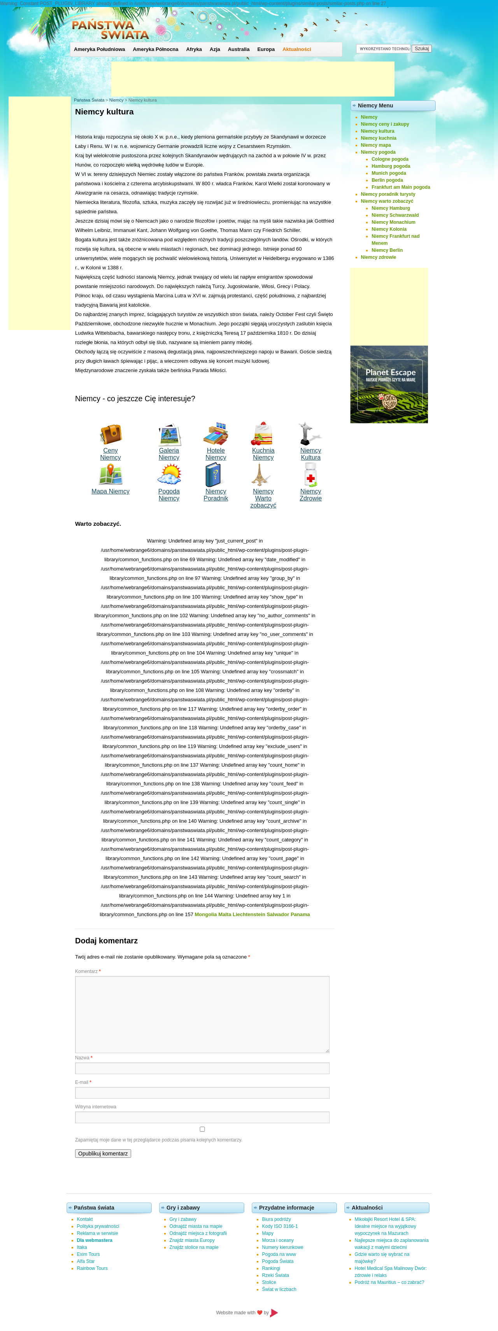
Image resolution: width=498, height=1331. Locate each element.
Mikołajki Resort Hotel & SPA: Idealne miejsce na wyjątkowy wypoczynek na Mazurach (385, 1226)
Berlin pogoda (387, 180)
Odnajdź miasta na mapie (196, 1226)
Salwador (278, 914)
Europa (266, 49)
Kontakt (85, 1219)
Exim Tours (88, 1254)
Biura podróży (276, 1219)
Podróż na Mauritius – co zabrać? (389, 1282)
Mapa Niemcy (110, 491)
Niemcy (116, 100)
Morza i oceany (278, 1240)
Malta (224, 914)
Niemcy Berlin (387, 250)
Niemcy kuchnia (378, 138)
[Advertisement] (253, 79)
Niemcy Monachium (394, 222)
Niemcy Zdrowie (311, 495)
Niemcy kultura (378, 131)
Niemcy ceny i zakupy (385, 124)
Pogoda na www (279, 1254)
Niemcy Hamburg (391, 208)
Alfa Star (86, 1261)
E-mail (83, 1082)
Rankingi (271, 1268)
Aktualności (296, 49)
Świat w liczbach (279, 1289)
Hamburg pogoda (391, 166)
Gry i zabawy (183, 1219)
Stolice (269, 1282)
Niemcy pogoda (378, 152)
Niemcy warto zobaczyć (387, 201)
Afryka (194, 49)
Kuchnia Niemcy (263, 454)
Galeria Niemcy (169, 454)
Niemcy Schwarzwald (395, 215)
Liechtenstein (249, 914)
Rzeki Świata (275, 1275)
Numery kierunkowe (282, 1247)
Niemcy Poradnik (215, 495)
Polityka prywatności (98, 1226)
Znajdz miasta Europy (192, 1240)
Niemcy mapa (376, 145)
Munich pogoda (389, 173)
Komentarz (88, 971)
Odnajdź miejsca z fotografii (198, 1233)
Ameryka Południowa (99, 49)
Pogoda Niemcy (169, 495)
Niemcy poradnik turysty (388, 194)
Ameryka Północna (155, 49)
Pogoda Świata (278, 1261)
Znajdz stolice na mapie (194, 1247)
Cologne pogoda (390, 159)
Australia (239, 49)
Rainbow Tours (92, 1268)
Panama (300, 914)
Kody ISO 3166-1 (280, 1226)
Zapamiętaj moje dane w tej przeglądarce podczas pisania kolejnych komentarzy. (158, 1140)
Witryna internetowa (95, 1107)
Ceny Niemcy (110, 454)
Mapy (268, 1233)
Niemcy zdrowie (378, 257)
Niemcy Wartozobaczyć (263, 498)
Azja (215, 49)
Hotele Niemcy (215, 454)
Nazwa (84, 1058)
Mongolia (206, 914)
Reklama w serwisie (97, 1233)
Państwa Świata (89, 100)
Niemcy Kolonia (389, 229)
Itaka (82, 1247)
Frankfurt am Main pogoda (401, 187)
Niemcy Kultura (310, 454)
